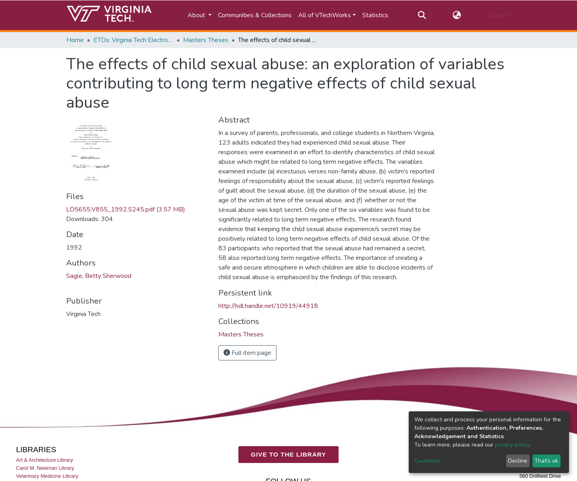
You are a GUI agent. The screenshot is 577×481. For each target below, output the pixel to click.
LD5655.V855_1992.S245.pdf (125, 209)
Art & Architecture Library (44, 460)
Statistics (375, 15)
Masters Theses (205, 40)
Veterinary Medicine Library (47, 476)
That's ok (546, 461)
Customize (427, 461)
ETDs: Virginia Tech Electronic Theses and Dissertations (133, 40)
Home (75, 40)
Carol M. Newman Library (45, 468)
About (197, 15)
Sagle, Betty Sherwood (98, 276)
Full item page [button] (247, 352)
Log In (496, 15)
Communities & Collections (255, 15)
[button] (457, 15)
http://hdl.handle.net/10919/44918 (268, 306)
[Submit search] (422, 15)
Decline (517, 461)
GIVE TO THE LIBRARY (288, 454)
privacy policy (512, 445)
